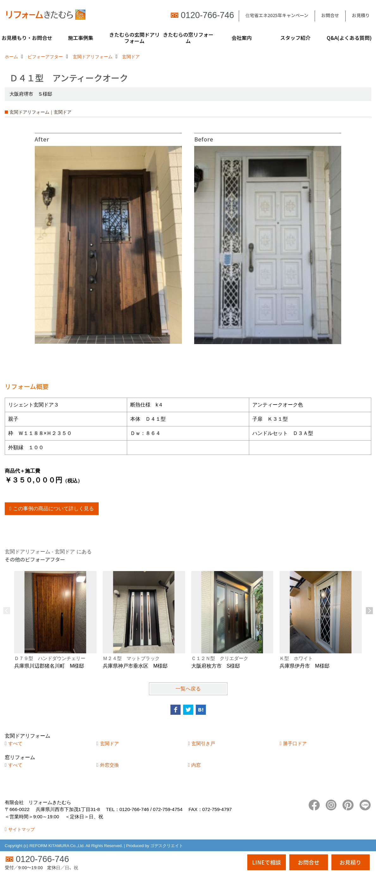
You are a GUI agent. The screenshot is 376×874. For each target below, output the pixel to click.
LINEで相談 (266, 862)
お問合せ (330, 15)
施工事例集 (80, 37)
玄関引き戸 (203, 743)
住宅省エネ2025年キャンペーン (276, 15)
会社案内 (241, 37)
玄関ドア (109, 743)
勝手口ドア (295, 743)
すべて (15, 743)
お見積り (361, 15)
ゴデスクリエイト (166, 845)
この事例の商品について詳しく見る (53, 508)
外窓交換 (109, 765)
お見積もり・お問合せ (27, 37)
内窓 (196, 765)
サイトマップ (21, 829)
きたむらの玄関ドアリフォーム (134, 38)
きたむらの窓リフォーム (188, 38)
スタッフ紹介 (295, 37)
